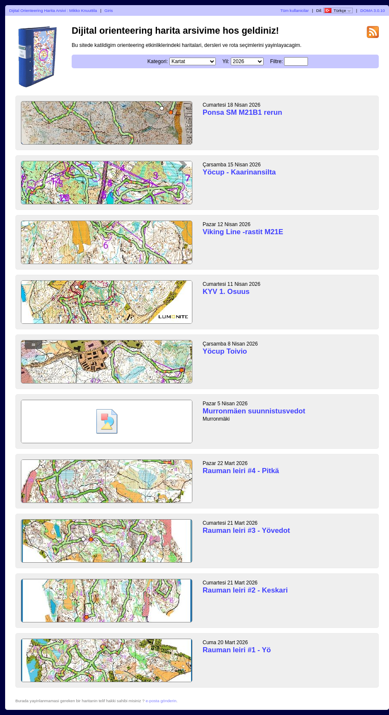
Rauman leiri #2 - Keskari (245, 590)
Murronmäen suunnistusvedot (254, 411)
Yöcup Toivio (225, 351)
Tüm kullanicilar (294, 10)
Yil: (225, 61)
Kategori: (158, 61)
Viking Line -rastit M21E (243, 232)
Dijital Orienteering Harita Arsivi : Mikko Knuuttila (53, 10)
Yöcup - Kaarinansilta (239, 172)
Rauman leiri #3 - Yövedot (246, 530)
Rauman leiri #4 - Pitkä (241, 471)
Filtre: (276, 61)
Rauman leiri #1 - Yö (237, 650)
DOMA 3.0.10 (372, 10)
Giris (109, 10)
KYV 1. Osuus (226, 292)
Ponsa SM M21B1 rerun (242, 112)
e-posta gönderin (161, 700)
